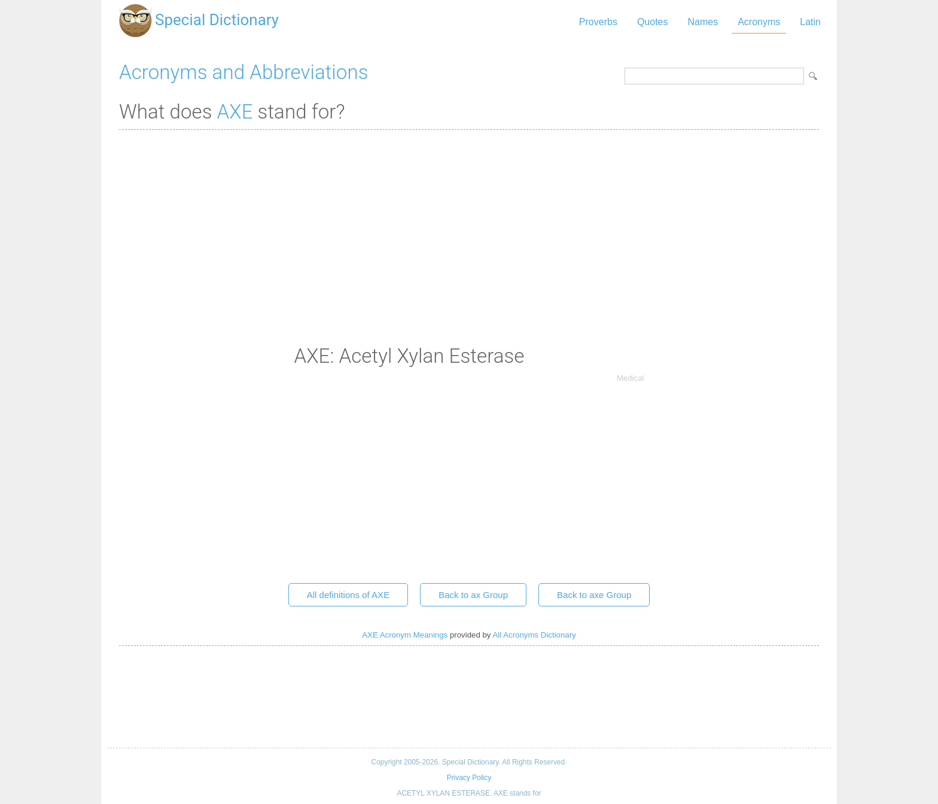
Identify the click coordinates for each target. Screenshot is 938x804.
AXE (235, 111)
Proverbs (598, 22)
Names (702, 22)
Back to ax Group (473, 595)
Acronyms (759, 22)
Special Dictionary (217, 20)
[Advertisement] (469, 226)
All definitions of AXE (348, 595)
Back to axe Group (594, 595)
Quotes (652, 22)
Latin (810, 22)
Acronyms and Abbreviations (243, 72)
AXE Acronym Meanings (404, 634)
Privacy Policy (469, 777)
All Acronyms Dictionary (533, 634)
